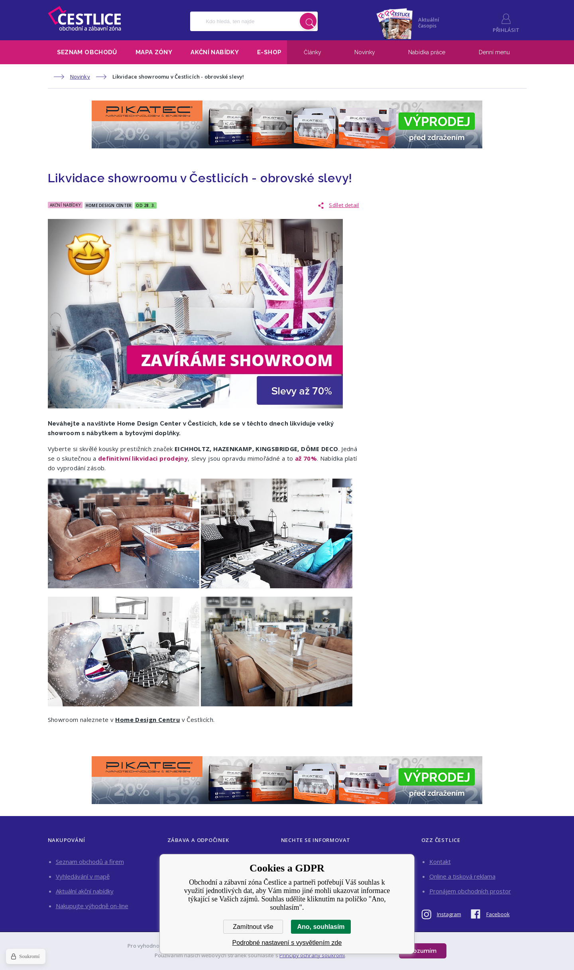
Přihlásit (506, 30)
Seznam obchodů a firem (90, 862)
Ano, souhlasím (320, 926)
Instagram (449, 914)
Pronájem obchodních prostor (470, 891)
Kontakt (440, 862)
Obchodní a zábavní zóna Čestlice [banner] (84, 18)
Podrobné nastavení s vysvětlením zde (287, 942)
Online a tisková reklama (462, 876)
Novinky (364, 52)
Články (312, 52)
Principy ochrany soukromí (312, 955)
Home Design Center (109, 205)
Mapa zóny (154, 52)
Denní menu (494, 52)
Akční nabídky (215, 52)
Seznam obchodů (87, 52)
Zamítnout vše (253, 926)
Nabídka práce (426, 52)
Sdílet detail (344, 205)
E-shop (269, 52)
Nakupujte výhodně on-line (92, 906)
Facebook (498, 914)
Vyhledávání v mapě (83, 876)
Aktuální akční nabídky (85, 891)
